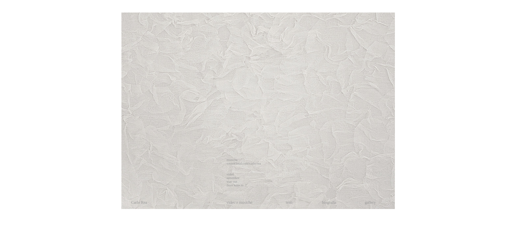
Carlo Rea (139, 202)
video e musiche (239, 202)
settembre (233, 178)
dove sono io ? (237, 185)
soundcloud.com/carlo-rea (244, 163)
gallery (370, 202)
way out (232, 181)
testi (289, 202)
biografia (329, 202)
